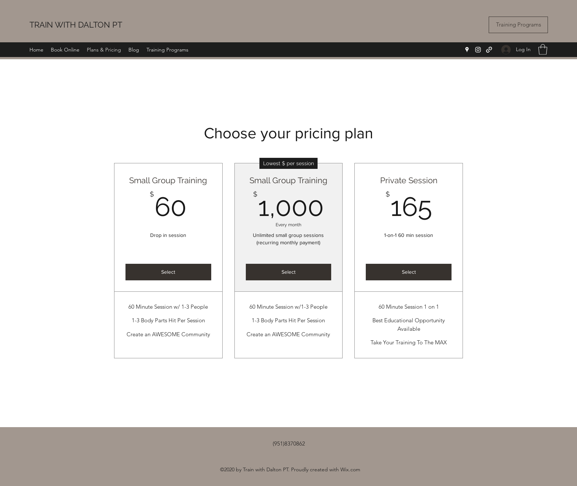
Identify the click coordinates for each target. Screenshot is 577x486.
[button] (542, 49)
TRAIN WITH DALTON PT (75, 24)
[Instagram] (478, 49)
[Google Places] (467, 49)
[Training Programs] (518, 25)
